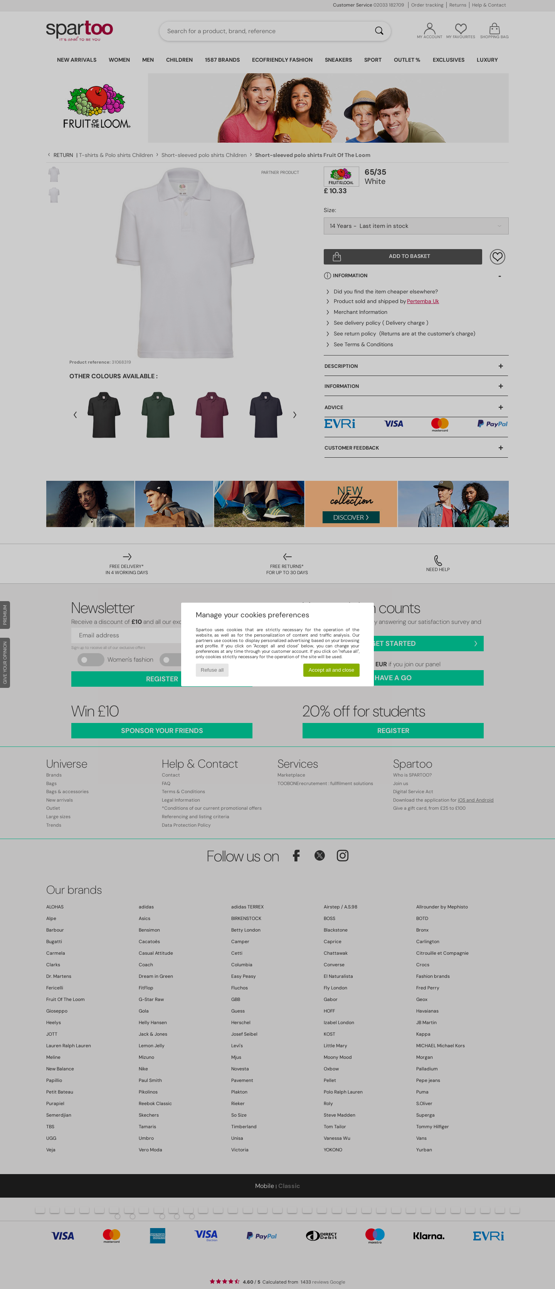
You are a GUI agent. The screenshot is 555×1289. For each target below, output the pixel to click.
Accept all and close (332, 670)
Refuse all (212, 670)
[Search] (379, 31)
